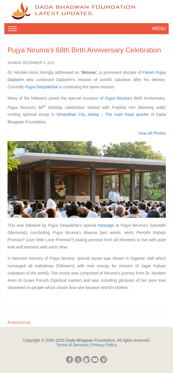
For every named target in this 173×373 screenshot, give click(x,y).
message (106, 225)
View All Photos (152, 133)
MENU (159, 28)
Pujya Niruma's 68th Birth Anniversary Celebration (84, 50)
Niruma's (118, 98)
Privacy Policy (104, 345)
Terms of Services (72, 345)
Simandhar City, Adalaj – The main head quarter (103, 114)
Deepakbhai (41, 87)
